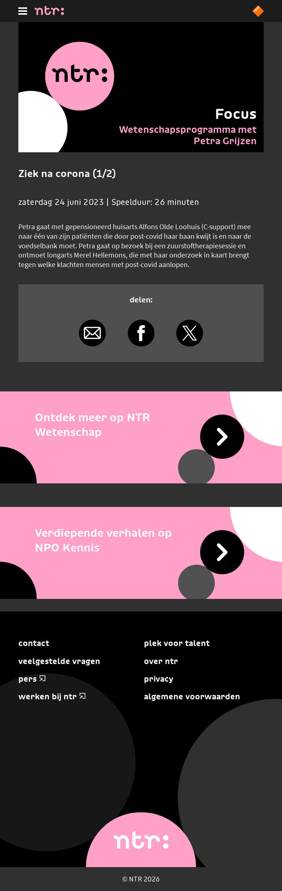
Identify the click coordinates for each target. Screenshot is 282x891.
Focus (236, 113)
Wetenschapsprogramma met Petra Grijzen (188, 135)
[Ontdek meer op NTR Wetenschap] (141, 425)
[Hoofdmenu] (23, 11)
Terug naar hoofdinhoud (281, 890)
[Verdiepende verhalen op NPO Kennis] (141, 540)
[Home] (49, 13)
